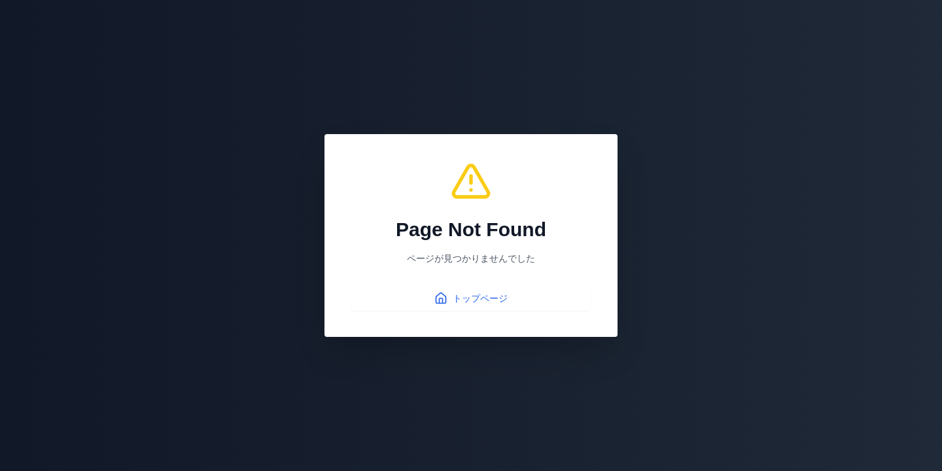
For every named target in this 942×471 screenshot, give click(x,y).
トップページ (471, 298)
